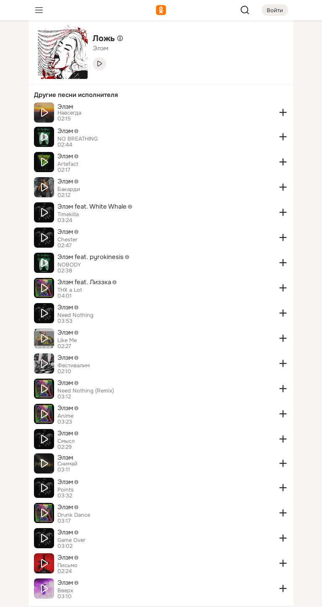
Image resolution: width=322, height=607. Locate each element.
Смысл (66, 441)
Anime (65, 416)
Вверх (65, 591)
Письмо (67, 565)
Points (65, 490)
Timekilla (68, 214)
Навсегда (69, 113)
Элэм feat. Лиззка (89, 282)
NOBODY (69, 265)
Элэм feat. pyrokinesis (95, 257)
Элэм (65, 106)
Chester (67, 240)
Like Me (67, 340)
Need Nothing (75, 315)
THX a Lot (69, 290)
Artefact (67, 164)
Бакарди (68, 189)
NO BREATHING (77, 139)
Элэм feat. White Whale (97, 206)
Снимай (67, 464)
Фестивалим (73, 366)
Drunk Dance (73, 515)
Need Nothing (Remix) (85, 391)
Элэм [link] (100, 48)
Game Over (71, 540)
